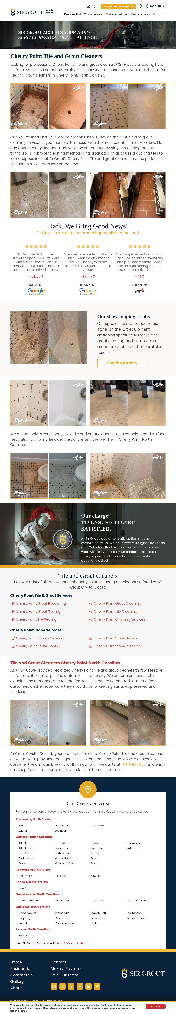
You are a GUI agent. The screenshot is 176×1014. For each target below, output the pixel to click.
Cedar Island (27, 858)
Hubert (23, 923)
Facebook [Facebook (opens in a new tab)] (62, 986)
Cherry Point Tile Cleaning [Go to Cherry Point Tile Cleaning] (115, 611)
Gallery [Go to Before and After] (111, 14)
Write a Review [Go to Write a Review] (88, 6)
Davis (22, 863)
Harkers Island (63, 853)
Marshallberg (63, 858)
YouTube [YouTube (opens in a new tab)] (80, 986)
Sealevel (96, 853)
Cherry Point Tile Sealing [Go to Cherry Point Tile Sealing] (36, 619)
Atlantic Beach (27, 848)
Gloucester (61, 848)
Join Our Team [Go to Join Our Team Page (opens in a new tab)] (65, 975)
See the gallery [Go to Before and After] (122, 363)
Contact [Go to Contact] (159, 14)
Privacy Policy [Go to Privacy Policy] (113, 1005)
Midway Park (98, 913)
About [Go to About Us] (123, 14)
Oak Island (61, 825)
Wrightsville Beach (138, 900)
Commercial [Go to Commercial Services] (93, 14)
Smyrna (95, 858)
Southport (61, 830)
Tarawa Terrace (137, 918)
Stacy (94, 863)
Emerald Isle (62, 843)
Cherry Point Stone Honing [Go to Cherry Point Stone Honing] (38, 646)
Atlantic (23, 843)
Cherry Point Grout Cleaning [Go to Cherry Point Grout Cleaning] (117, 603)
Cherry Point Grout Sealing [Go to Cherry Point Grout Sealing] (38, 611)
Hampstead (26, 935)
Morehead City (64, 863)
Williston (132, 848)
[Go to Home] (35, 12)
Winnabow (97, 825)
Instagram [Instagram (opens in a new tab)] (54, 986)
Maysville (60, 918)
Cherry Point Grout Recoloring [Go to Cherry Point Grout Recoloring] (41, 603)
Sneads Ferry (99, 918)
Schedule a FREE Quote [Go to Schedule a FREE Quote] (118, 6)
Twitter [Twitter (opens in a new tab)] (71, 986)
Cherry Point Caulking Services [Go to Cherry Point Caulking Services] (119, 619)
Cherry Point (26, 875)
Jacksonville (62, 913)
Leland (23, 830)
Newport (96, 843)
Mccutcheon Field (65, 923)
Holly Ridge (25, 918)
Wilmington (97, 900)
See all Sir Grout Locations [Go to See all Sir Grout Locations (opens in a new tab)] (71, 943)
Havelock (60, 875)
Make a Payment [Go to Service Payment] (67, 968)
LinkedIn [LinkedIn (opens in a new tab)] (88, 986)
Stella (94, 923)
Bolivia (22, 825)
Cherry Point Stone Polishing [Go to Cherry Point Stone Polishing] (117, 646)
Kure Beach (62, 900)
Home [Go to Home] (16, 962)
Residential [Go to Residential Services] (72, 14)
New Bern (96, 875)
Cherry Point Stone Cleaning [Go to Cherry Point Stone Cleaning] (40, 638)
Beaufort (24, 853)
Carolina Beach (28, 900)
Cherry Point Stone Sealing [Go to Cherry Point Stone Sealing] (116, 638)
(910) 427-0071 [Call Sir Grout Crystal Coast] (152, 6)
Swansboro (134, 843)
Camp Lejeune (27, 913)
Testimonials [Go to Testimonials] (140, 14)
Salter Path (97, 848)
